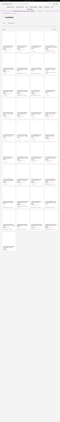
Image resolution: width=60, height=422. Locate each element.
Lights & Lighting (4, 13)
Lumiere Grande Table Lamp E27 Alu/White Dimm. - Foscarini (36, 135)
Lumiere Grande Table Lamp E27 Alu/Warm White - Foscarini (50, 247)
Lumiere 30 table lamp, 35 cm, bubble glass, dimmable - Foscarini (50, 180)
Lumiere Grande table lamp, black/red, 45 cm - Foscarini (8, 202)
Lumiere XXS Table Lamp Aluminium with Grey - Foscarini (7, 270)
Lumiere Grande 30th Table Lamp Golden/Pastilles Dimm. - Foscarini (8, 314)
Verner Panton (9, 414)
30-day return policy (51, 387)
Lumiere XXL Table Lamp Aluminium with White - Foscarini (49, 135)
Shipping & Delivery (37, 386)
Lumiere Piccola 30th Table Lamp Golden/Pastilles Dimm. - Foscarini (8, 180)
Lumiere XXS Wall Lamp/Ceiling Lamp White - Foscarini (9, 135)
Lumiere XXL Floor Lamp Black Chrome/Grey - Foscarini (36, 247)
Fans (27, 7)
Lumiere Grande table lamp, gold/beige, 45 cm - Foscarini (22, 91)
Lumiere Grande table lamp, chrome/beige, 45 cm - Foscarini (51, 46)
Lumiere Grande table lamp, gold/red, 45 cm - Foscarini (36, 314)
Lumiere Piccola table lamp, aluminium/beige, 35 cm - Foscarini (22, 113)
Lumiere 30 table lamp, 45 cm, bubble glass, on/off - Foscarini (51, 314)
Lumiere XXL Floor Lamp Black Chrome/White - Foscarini (8, 247)
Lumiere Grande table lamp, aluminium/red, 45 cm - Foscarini (36, 180)
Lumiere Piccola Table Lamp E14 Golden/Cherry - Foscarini (22, 157)
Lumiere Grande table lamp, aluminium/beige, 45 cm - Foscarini (8, 46)
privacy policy (30, 374)
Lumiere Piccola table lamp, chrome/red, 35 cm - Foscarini (8, 69)
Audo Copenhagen (8, 413)
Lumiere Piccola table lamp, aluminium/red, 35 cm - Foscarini (8, 157)
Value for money (9, 415)
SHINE (40, 11)
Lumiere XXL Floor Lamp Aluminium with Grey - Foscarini (35, 91)
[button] (14, 43)
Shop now (33, 11)
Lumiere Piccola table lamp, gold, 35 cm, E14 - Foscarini (8, 113)
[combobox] (32, 4)
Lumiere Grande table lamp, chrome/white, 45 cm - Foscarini (36, 46)
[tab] (5, 26)
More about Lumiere (11, 23)
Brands (8, 13)
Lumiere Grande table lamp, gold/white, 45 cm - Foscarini (22, 336)
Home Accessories (8, 416)
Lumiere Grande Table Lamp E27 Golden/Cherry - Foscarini (36, 225)
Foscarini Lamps (11, 13)
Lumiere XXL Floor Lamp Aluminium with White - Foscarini (21, 247)
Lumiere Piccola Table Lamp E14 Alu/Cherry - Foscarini (50, 69)
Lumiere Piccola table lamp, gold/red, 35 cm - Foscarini (50, 270)
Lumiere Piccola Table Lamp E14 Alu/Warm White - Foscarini (22, 292)
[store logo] (7, 4)
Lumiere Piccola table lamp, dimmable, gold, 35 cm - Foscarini (36, 202)
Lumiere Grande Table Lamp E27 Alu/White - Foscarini (36, 113)
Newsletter (51, 386)
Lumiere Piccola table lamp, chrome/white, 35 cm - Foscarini (22, 46)
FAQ (8, 387)
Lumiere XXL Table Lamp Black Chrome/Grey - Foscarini (22, 314)
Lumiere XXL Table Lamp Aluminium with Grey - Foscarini (49, 336)
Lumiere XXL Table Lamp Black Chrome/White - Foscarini (22, 202)
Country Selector (37, 408)
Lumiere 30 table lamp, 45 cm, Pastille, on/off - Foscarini (22, 270)
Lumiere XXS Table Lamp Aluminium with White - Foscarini (35, 270)
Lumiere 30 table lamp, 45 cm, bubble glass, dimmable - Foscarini (36, 292)
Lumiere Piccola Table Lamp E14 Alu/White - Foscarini (8, 91)
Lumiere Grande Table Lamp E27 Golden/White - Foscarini (50, 202)
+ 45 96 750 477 (38, 419)
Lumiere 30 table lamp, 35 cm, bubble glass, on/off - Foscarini (51, 225)
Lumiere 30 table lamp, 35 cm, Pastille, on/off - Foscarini (50, 113)
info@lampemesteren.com (8, 386)
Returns (37, 387)
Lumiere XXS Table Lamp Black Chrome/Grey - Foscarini (22, 180)
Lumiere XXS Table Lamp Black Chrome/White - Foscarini (51, 157)
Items (4, 23)
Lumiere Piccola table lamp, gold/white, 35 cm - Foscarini (36, 69)
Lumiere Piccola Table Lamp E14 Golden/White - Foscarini (22, 69)
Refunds (37, 388)
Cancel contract (37, 389)
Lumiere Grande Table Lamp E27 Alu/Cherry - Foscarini (36, 157)
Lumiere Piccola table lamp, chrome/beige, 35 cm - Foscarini (9, 225)
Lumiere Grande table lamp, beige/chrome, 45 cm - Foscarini (9, 292)
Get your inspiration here (29, 356)
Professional (30, 9)
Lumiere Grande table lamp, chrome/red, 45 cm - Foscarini (36, 336)
